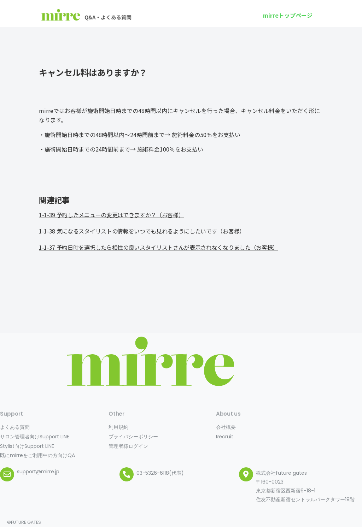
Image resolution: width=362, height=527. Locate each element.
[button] (287, 15)
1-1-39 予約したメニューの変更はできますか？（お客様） (111, 215)
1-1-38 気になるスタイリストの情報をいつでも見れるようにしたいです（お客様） (142, 231)
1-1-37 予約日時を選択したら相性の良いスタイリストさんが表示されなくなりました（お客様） (158, 247)
